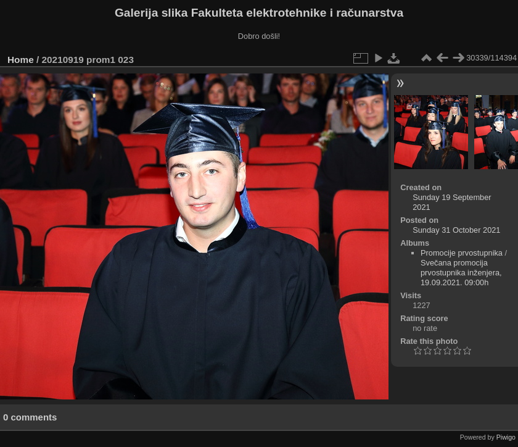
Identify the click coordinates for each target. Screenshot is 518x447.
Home (20, 59)
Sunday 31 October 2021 (456, 230)
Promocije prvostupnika (462, 252)
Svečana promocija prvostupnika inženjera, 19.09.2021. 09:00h (461, 272)
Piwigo (506, 437)
